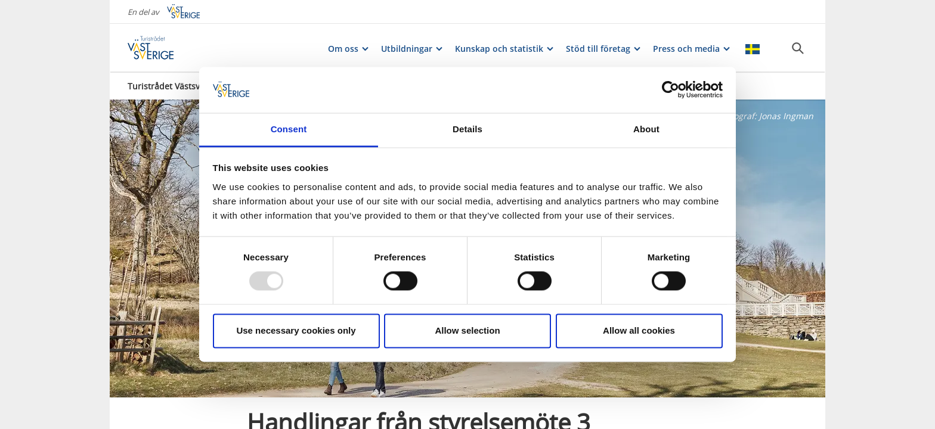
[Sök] (797, 48)
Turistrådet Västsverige (174, 86)
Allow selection (467, 330)
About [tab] (646, 129)
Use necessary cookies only (295, 330)
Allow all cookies (639, 330)
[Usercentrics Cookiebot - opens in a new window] (670, 90)
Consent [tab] (289, 129)
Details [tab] (467, 129)
